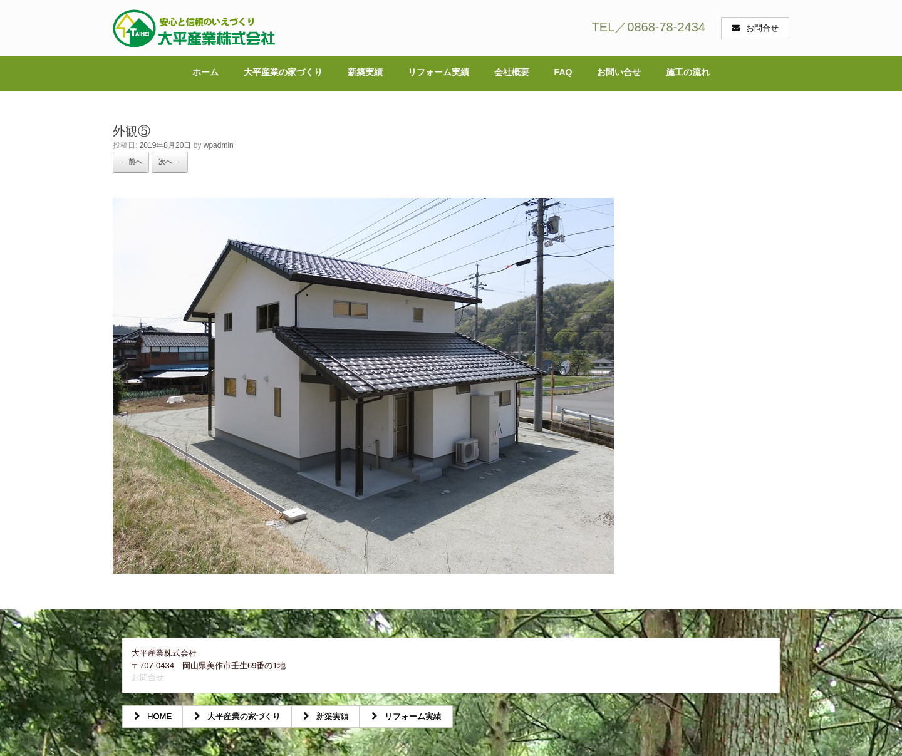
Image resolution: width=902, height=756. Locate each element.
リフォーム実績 (438, 72)
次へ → (169, 161)
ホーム (205, 72)
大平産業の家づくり (283, 72)
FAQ (563, 72)
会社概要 (511, 72)
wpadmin (219, 145)
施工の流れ (688, 72)
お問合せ (148, 677)
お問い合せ (619, 72)
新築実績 (365, 72)
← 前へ (131, 161)
